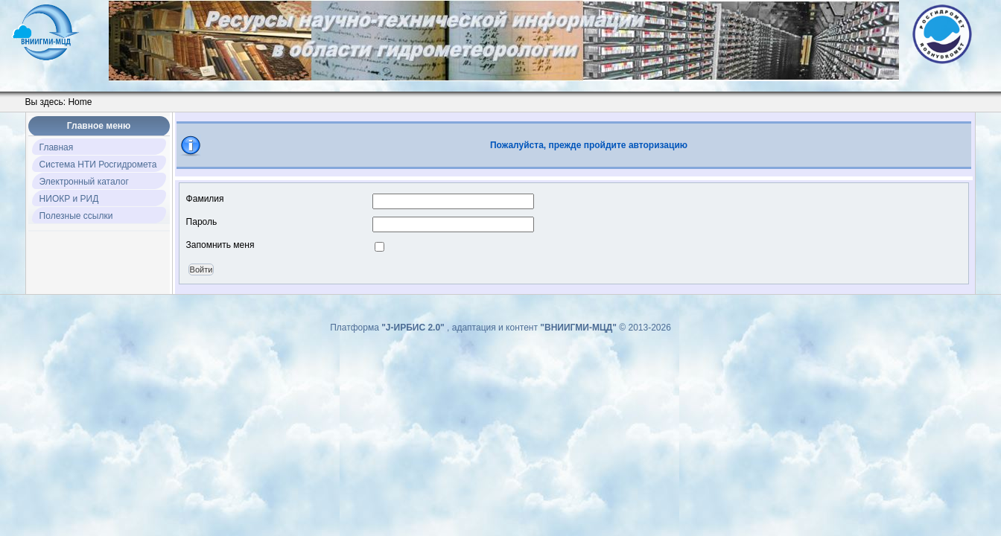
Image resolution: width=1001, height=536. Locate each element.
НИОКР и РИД (69, 199)
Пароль (201, 222)
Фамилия (205, 199)
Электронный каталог (84, 181)
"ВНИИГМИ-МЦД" (579, 327)
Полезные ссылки (76, 216)
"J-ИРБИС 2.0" (414, 327)
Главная (56, 147)
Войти (201, 269)
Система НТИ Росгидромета (98, 164)
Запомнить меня (220, 245)
